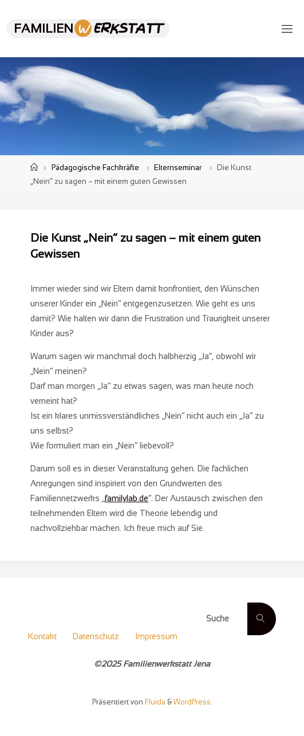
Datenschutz (96, 636)
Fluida (154, 702)
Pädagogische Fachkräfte (95, 167)
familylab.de (126, 498)
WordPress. (192, 702)
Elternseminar (178, 167)
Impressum (156, 636)
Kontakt (42, 636)
